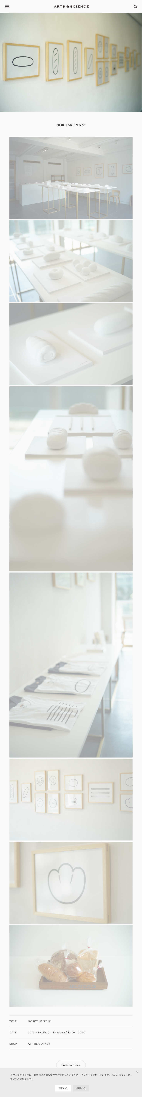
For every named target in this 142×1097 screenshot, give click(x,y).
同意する (62, 1088)
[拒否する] (137, 1072)
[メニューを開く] (7, 6)
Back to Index (71, 1065)
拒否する (81, 1088)
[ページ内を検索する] (135, 6)
